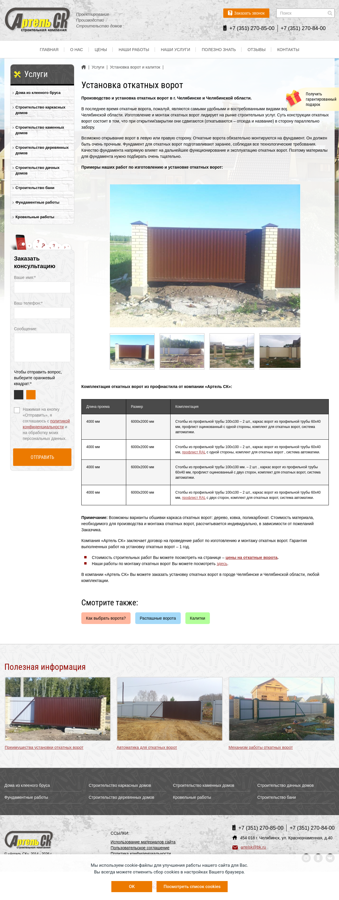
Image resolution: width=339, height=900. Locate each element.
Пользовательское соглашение (140, 847)
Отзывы (256, 49)
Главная (49, 49)
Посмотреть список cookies (192, 886)
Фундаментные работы (37, 202)
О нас (76, 49)
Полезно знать (219, 49)
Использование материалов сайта (143, 842)
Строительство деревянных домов (42, 150)
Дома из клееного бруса (38, 92)
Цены (101, 49)
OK (132, 886)
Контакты (288, 49)
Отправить (42, 457)
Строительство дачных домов (37, 170)
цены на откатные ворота (251, 557)
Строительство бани (35, 188)
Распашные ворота (158, 618)
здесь (222, 563)
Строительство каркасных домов (40, 110)
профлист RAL (194, 452)
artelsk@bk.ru (249, 847)
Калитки (197, 618)
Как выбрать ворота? (106, 618)
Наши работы (134, 49)
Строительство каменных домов (39, 130)
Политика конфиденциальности (141, 853)
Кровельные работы (34, 217)
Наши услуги (175, 49)
